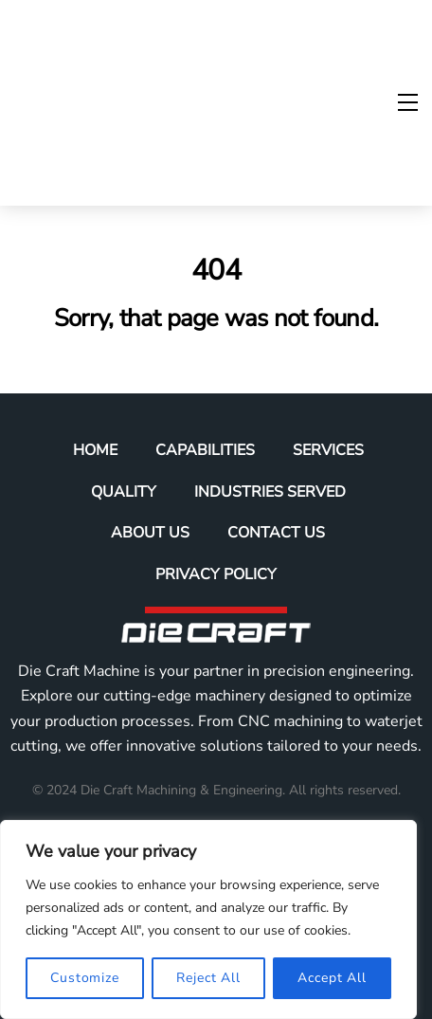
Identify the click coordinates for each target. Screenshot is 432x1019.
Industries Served (270, 492)
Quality (123, 492)
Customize (84, 978)
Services (328, 450)
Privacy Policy (216, 574)
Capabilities (205, 450)
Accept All (332, 978)
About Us (150, 532)
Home (95, 450)
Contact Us (276, 532)
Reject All (208, 978)
